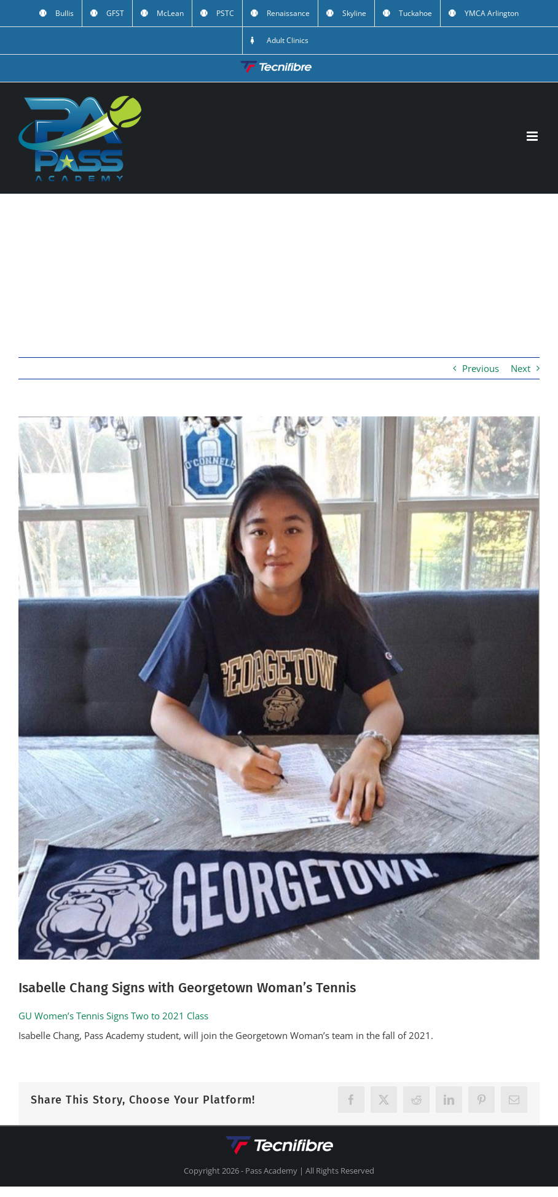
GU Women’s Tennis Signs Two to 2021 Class (113, 1015)
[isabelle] (279, 688)
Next (520, 368)
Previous (480, 368)
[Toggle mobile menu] (533, 136)
